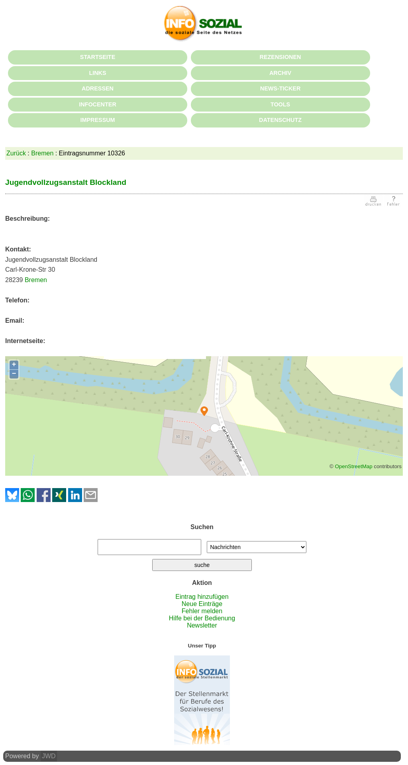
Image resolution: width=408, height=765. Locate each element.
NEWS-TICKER (280, 88)
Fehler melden (202, 611)
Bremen (42, 153)
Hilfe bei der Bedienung (202, 618)
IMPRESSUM (97, 120)
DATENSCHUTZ (280, 120)
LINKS (97, 73)
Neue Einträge (202, 603)
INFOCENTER (97, 104)
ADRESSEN (98, 88)
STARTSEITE (97, 57)
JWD (49, 756)
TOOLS (280, 104)
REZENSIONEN (280, 57)
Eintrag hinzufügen (201, 596)
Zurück (16, 153)
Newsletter (202, 625)
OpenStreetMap (353, 466)
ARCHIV (280, 73)
